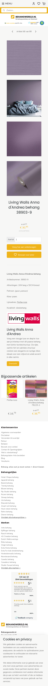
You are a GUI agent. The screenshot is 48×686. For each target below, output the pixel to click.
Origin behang (7, 545)
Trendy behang (7, 486)
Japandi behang (7, 480)
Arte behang (6, 528)
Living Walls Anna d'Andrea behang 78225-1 (36, 402)
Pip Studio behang (8, 491)
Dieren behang (7, 514)
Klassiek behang (7, 503)
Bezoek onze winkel (9, 447)
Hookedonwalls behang (11, 553)
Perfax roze (12, 400)
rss (40, 681)
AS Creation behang (9, 536)
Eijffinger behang (8, 530)
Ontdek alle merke (9, 568)
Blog (3, 458)
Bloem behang (7, 488)
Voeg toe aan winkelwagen (24, 247)
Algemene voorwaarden (11, 432)
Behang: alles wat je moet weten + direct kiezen (22, 467)
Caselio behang (7, 559)
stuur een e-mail (8, 649)
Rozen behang (7, 494)
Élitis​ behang (6, 542)
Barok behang (7, 483)
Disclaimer (5, 435)
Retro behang (6, 511)
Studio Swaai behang (10, 565)
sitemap (35, 681)
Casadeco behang (8, 562)
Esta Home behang (9, 548)
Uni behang (5, 500)
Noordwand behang (9, 556)
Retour (4, 441)
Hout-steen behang (9, 509)
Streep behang (7, 497)
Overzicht (13, 363)
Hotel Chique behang (9, 477)
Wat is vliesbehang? (9, 452)
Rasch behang (7, 533)
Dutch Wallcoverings (9, 539)
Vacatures (5, 461)
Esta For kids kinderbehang (12, 551)
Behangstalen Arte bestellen (13, 455)
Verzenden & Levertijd (10, 438)
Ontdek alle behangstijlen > (13, 517)
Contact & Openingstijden (11, 449)
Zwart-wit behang (8, 506)
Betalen (4, 444)
